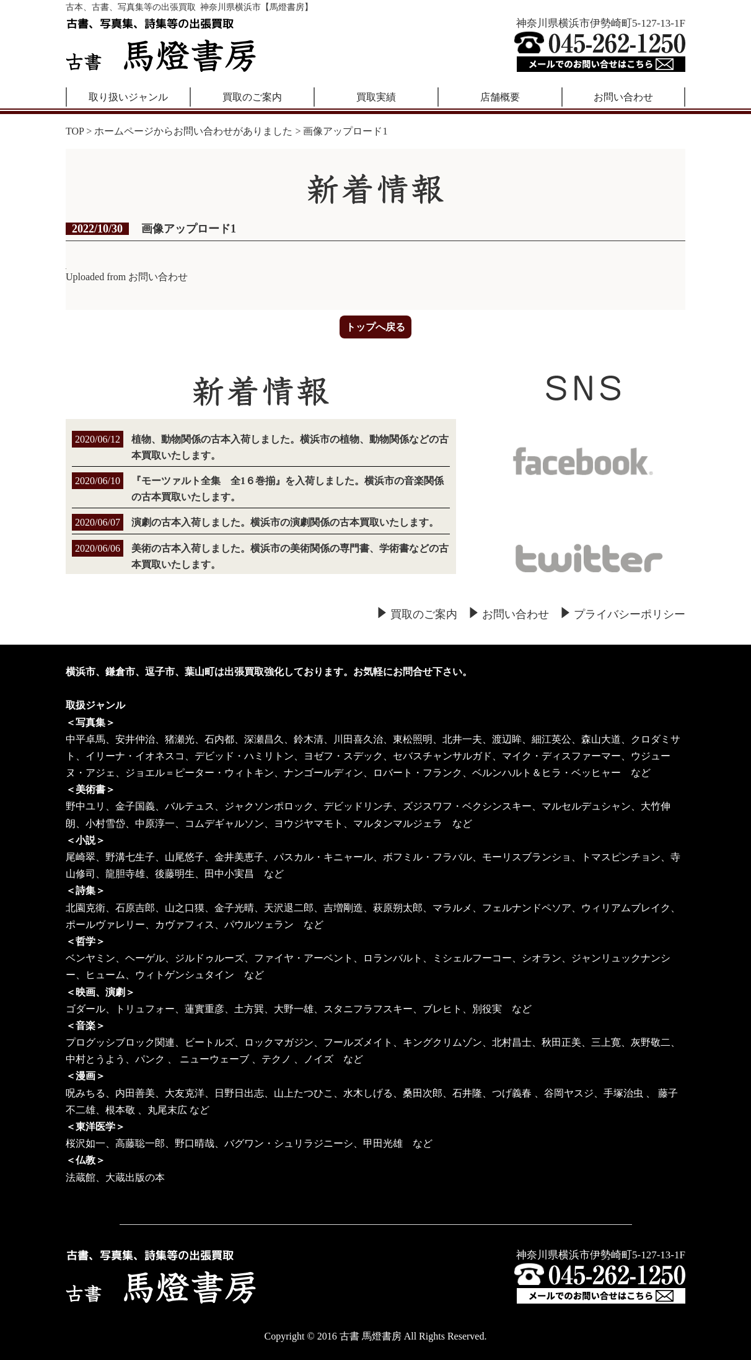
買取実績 (376, 97)
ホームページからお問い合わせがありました (193, 131)
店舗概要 (500, 97)
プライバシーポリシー (629, 614)
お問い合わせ (623, 97)
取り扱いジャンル (128, 97)
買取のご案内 (252, 97)
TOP (75, 131)
